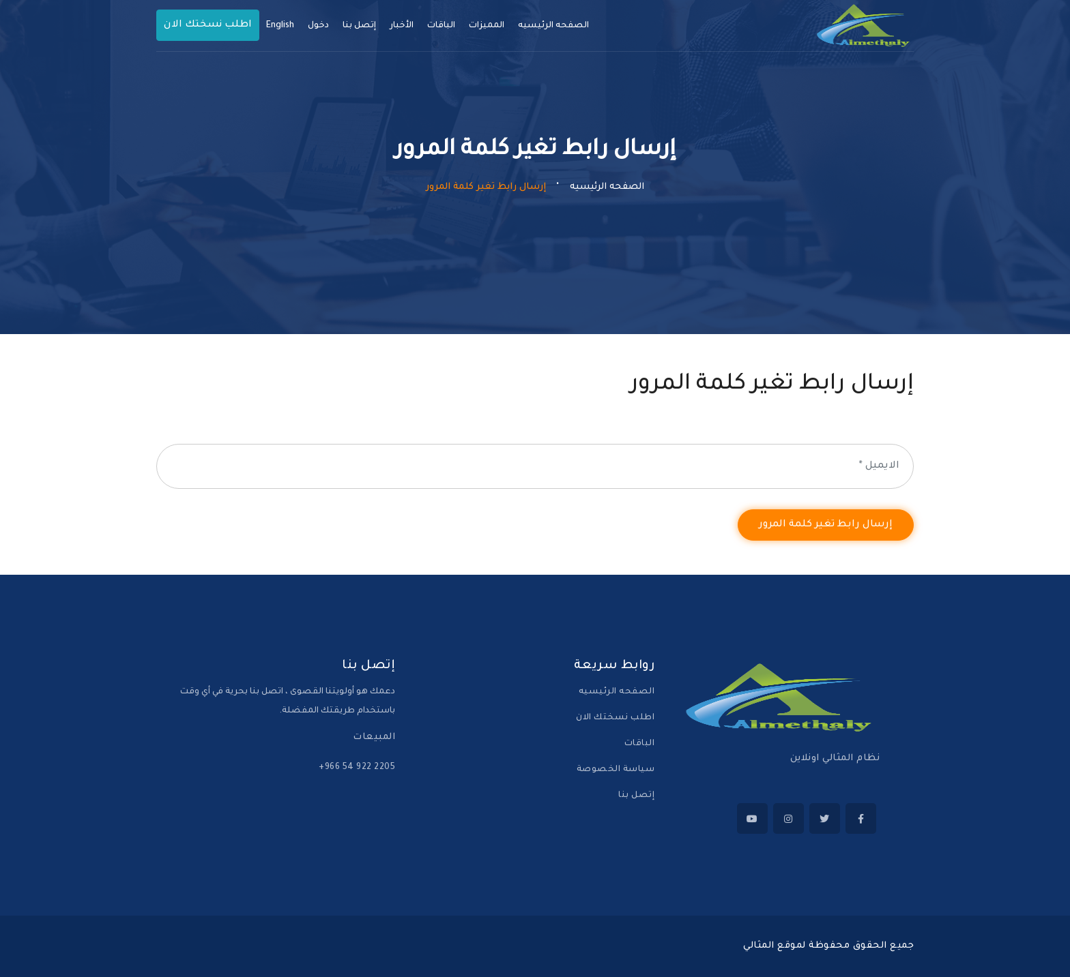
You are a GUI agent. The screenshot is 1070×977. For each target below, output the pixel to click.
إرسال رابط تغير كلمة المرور (826, 525)
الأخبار (402, 26)
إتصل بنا (636, 795)
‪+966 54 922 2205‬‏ (357, 767)
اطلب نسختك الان (615, 718)
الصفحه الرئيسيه (553, 26)
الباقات (441, 26)
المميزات (486, 26)
